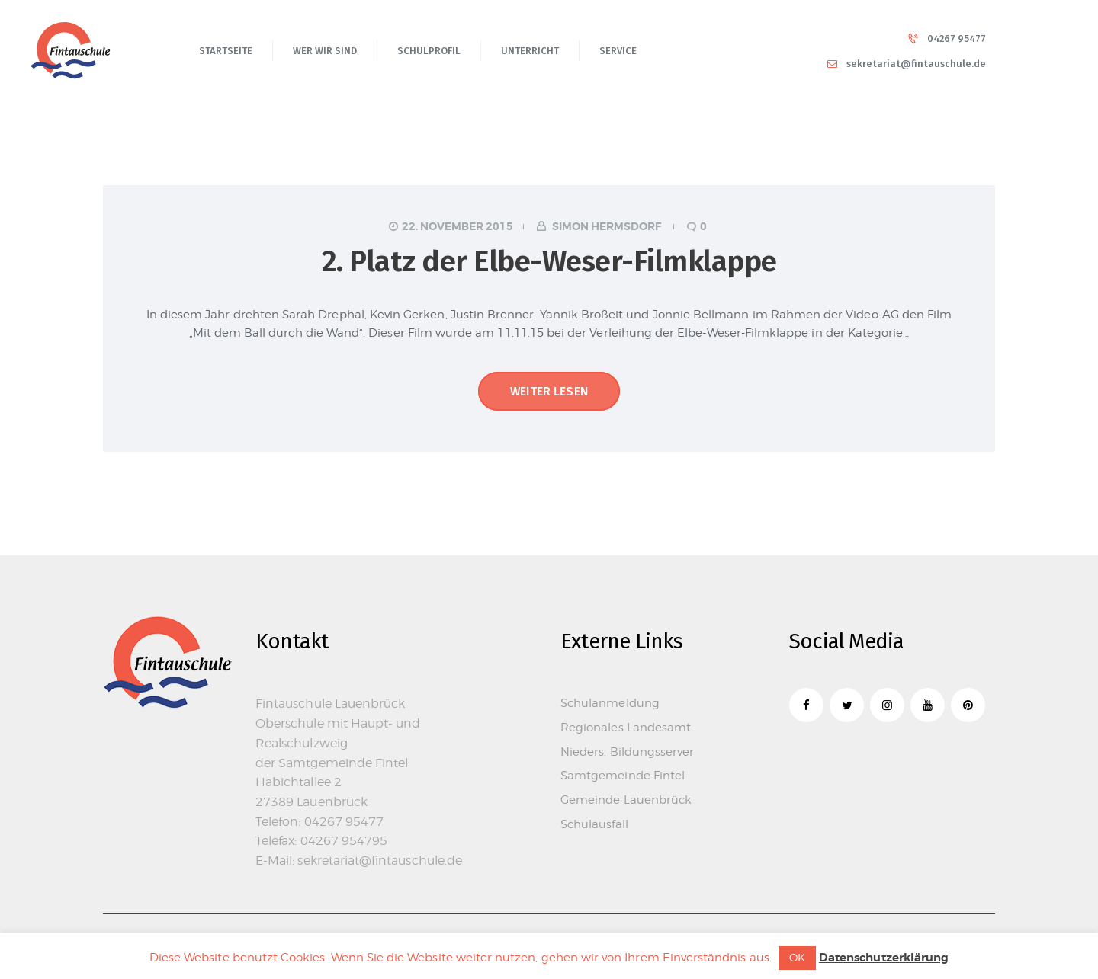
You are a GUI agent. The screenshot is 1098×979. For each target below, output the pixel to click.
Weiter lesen (549, 391)
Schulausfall (594, 824)
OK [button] (797, 957)
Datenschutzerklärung (884, 957)
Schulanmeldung (610, 703)
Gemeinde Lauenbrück (626, 800)
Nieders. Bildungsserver (627, 752)
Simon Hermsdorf (606, 226)
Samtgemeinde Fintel (622, 775)
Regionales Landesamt (625, 727)
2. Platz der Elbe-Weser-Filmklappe (549, 261)
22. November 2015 (457, 226)
